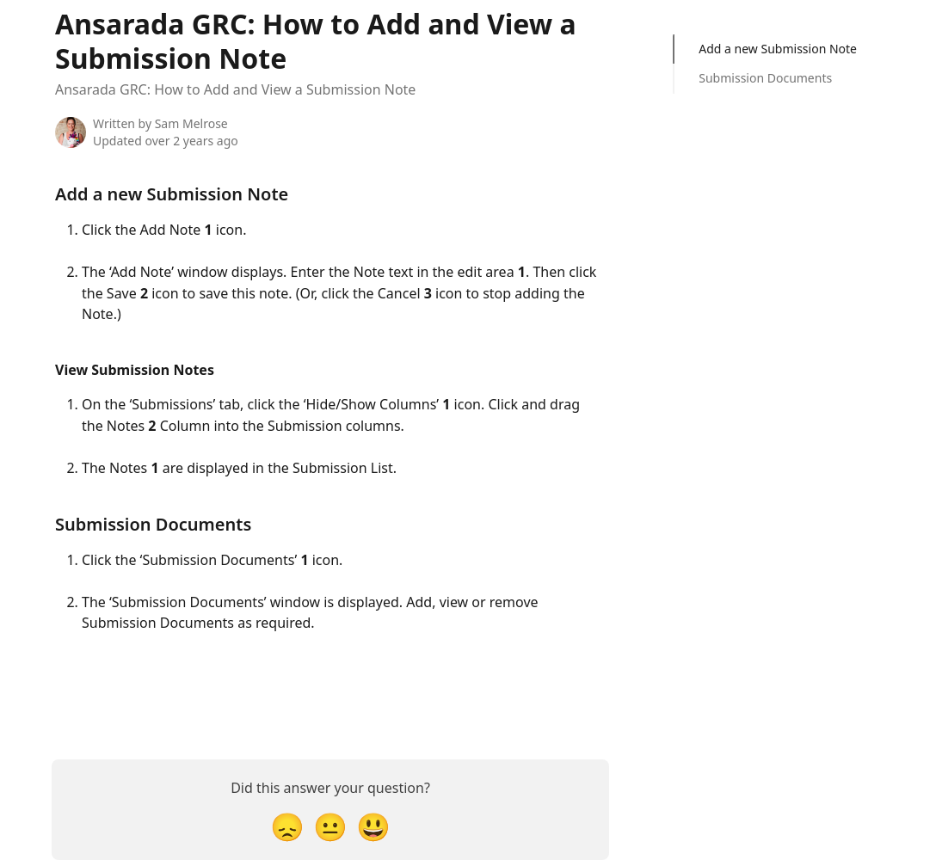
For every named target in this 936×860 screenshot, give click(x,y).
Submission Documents (765, 78)
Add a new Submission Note (778, 48)
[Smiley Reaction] (373, 826)
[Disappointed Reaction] (287, 826)
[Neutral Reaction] (330, 826)
